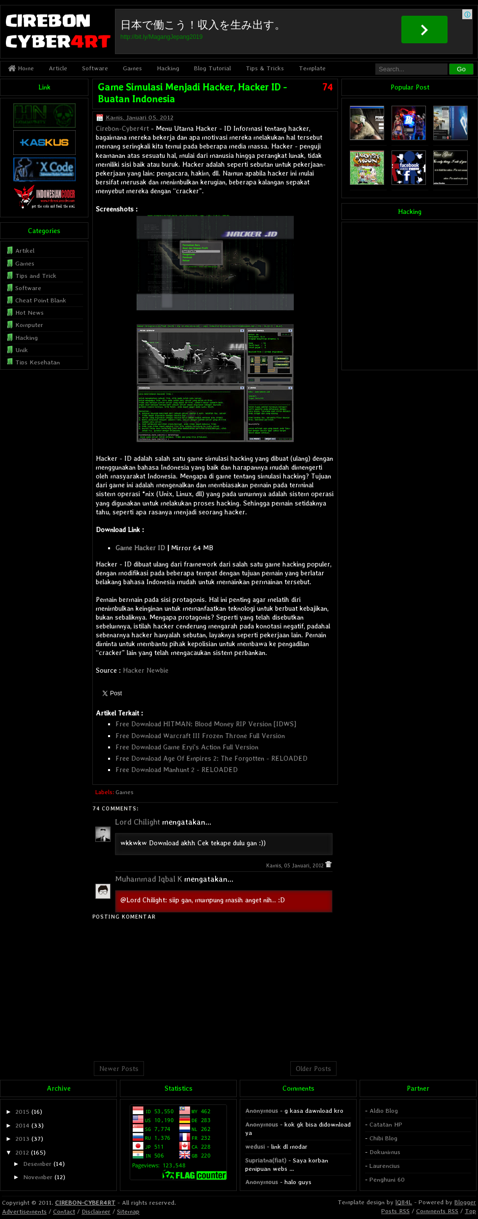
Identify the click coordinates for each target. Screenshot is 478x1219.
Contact (64, 1211)
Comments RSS (437, 1211)
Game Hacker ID (140, 548)
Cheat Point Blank (40, 300)
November (38, 1177)
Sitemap (128, 1211)
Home (21, 68)
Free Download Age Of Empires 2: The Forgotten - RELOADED (211, 758)
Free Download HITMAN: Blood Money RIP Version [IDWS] (205, 724)
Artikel (24, 250)
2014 (22, 1125)
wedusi (255, 1146)
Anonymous (261, 1110)
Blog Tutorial (212, 68)
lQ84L (403, 1202)
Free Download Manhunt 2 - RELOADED (176, 769)
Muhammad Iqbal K (148, 879)
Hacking (168, 68)
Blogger (465, 1202)
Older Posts (313, 1068)
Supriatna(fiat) (265, 1160)
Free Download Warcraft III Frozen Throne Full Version (200, 736)
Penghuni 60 (387, 1179)
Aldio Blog (383, 1110)
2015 (22, 1111)
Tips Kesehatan (37, 362)
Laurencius (384, 1165)
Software (95, 68)
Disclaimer (96, 1211)
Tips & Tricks (265, 68)
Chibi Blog (383, 1138)
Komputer (29, 324)
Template (312, 68)
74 (327, 87)
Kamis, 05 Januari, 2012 (295, 865)
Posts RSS (395, 1211)
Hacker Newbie (146, 670)
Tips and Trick (35, 275)
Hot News (29, 312)
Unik (21, 350)
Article (58, 68)
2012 (22, 1152)
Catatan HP (385, 1124)
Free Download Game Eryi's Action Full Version (186, 747)
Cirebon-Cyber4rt (122, 128)
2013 (22, 1138)
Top (470, 1211)
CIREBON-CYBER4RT (85, 1202)
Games (132, 68)
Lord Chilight (137, 822)
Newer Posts (119, 1068)
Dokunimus (384, 1152)
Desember (37, 1163)
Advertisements (24, 1211)
